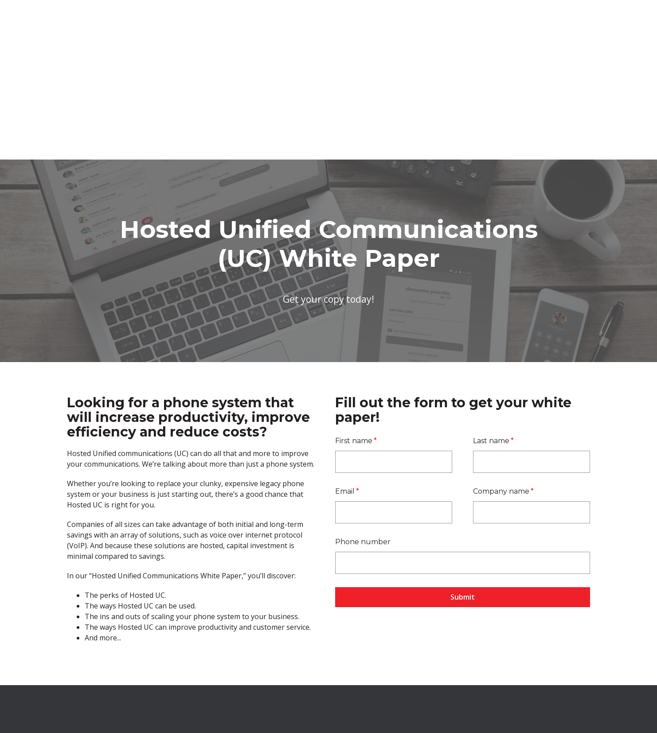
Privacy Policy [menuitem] (460, 683)
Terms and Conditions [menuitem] (400, 683)
